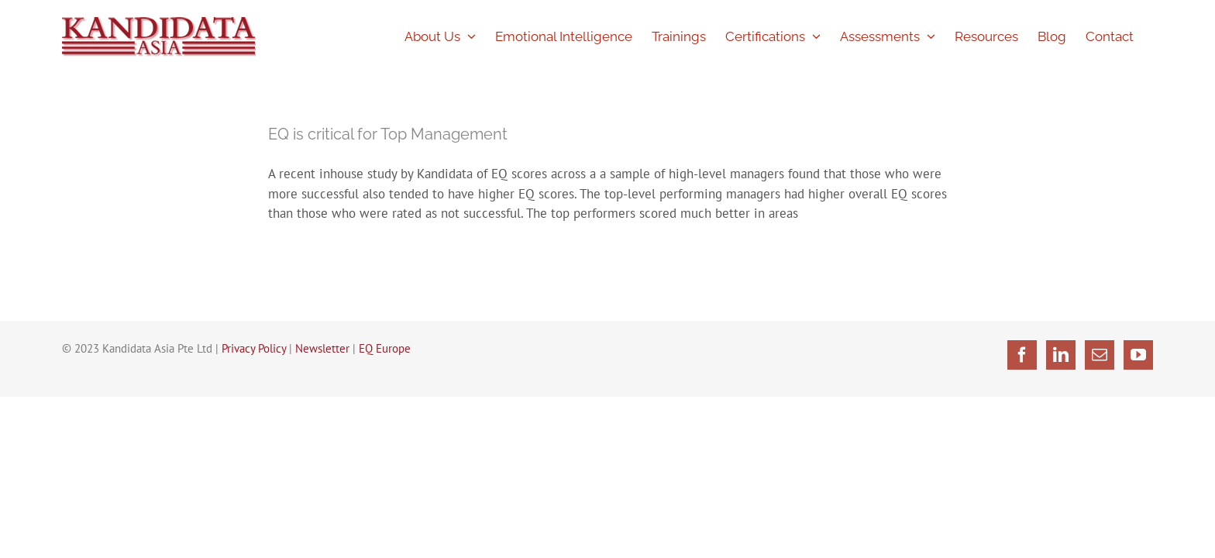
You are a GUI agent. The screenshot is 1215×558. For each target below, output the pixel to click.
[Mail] (1099, 355)
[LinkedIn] (1061, 355)
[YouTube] (1138, 355)
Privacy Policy (254, 348)
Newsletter (322, 348)
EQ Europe (385, 348)
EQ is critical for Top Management (388, 134)
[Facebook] (1022, 355)
